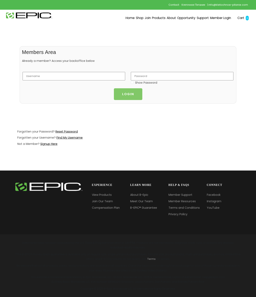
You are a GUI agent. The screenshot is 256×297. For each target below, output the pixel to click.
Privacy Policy (178, 214)
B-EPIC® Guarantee (143, 208)
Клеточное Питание (193, 4)
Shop (71, 29)
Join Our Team (102, 201)
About (127, 29)
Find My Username (69, 138)
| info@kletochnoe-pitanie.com (227, 4)
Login (128, 94)
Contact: (174, 4)
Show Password (146, 83)
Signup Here (48, 144)
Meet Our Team (141, 201)
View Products (102, 195)
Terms (151, 259)
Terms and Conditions (184, 208)
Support (178, 29)
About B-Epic (139, 195)
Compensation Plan (106, 208)
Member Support (180, 195)
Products (106, 29)
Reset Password (66, 132)
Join (87, 29)
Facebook (214, 195)
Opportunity (151, 29)
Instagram (214, 201)
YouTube (213, 208)
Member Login (206, 29)
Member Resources (182, 201)
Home (54, 29)
